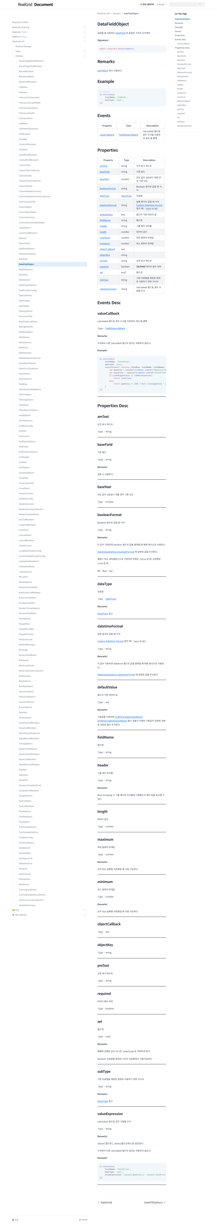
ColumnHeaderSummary (29, 202)
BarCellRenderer (26, 68)
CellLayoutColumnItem (28, 96)
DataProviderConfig (28, 308)
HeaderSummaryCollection (29, 535)
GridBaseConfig (26, 449)
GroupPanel (24, 512)
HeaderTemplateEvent (29, 541)
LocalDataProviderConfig (29, 579)
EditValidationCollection (29, 378)
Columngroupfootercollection (29, 950)
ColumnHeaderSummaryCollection (29, 210)
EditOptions (24, 355)
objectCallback (184, 101)
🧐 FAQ (26, 970)
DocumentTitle (25, 334)
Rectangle (23, 688)
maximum (181, 92)
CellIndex (23, 89)
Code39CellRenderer (28, 158)
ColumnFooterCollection (29, 188)
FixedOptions (25, 439)
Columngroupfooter (28, 943)
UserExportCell (25, 912)
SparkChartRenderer (28, 796)
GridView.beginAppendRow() (112, 683)
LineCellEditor (25, 562)
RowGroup (23, 699)
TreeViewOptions (26, 896)
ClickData (23, 152)
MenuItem (23, 610)
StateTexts (23, 826)
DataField (23, 277)
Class (28, 42)
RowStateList (25, 723)
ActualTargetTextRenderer (29, 62)
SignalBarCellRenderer (29, 786)
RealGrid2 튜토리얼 (26, 18)
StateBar (23, 820)
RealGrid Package (23, 37)
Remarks (179, 23)
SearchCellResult (26, 744)
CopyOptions (25, 245)
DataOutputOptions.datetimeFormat (70, 640)
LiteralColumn (25, 572)
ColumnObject (25, 222)
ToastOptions (25, 865)
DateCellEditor (25, 313)
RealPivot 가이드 (26, 28)
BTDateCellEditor (26, 73)
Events (178, 31)
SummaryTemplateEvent (29, 838)
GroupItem (24, 502)
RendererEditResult (27, 694)
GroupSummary (26, 517)
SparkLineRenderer (27, 807)
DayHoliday (24, 324)
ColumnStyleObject (27, 227)
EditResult (23, 365)
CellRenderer (25, 137)
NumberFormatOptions (29, 646)
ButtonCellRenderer (28, 79)
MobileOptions (25, 615)
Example (179, 27)
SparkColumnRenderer (29, 802)
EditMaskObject (26, 350)
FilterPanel (24, 429)
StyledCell (23, 831)
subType (181, 121)
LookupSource (25, 604)
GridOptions (24, 491)
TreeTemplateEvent (27, 881)
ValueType (80, 182)
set (178, 117)
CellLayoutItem (26, 121)
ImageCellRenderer (27, 551)
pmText (180, 109)
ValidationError (26, 917)
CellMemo (23, 126)
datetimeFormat (184, 72)
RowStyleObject (26, 728)
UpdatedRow (25, 907)
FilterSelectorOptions (28, 434)
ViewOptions (24, 933)
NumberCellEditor (27, 639)
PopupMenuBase (26, 668)
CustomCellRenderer (28, 251)
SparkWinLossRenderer (29, 814)
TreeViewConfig (26, 891)
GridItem (23, 486)
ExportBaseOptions (27, 384)
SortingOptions (26, 791)
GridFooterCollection (28, 476)
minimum (181, 97)
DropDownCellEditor (28, 339)
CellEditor (23, 84)
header (180, 84)
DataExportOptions (27, 271)
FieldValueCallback (82, 131)
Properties (180, 35)
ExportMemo (24, 394)
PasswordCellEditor (27, 652)
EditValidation (25, 370)
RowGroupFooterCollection (29, 711)
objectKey (181, 105)
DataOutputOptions (28, 303)
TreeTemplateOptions (28, 886)
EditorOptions (25, 360)
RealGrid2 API (26, 32)
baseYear (181, 60)
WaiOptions (24, 938)
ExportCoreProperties (28, 389)
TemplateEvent (25, 849)
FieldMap (23, 405)
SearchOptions (25, 749)
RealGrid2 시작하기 (20, 13)
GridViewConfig (26, 522)
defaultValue (182, 76)
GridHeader (24, 481)
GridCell (22, 455)
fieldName (182, 80)
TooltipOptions (25, 870)
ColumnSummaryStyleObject (29, 239)
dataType (181, 68)
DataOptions (24, 297)
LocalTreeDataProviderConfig (29, 588)
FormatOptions (26, 444)
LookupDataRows (27, 599)
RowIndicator (25, 718)
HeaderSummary (26, 528)
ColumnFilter (25, 168)
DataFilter (23, 292)
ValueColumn (25, 928)
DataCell (22, 256)
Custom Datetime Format (103, 191)
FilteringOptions (26, 423)
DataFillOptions (26, 287)
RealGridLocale (25, 678)
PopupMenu (24, 663)
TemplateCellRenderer (29, 844)
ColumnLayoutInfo (27, 216)
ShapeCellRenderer (27, 773)
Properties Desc (182, 47)
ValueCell (23, 922)
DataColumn (24, 261)
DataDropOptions (27, 266)
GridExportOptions (27, 465)
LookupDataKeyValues (29, 594)
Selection (23, 754)
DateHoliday (24, 318)
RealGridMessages (27, 683)
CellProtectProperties (28, 131)
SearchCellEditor (26, 733)
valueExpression (184, 125)
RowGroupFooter (26, 704)
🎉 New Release (26, 975)
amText (180, 51)
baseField (181, 55)
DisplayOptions (26, 329)
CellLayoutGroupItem (28, 111)
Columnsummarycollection (29, 958)
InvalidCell (23, 557)
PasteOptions (25, 657)
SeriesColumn (25, 759)
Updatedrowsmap (27, 965)
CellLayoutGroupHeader (29, 104)
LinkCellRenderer (26, 567)
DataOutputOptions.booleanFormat (69, 526)
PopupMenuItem (26, 673)
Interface (28, 47)
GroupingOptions (26, 496)
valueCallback (183, 43)
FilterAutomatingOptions (29, 412)
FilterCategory (25, 418)
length (180, 88)
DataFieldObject (26, 282)
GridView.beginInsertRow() (82, 683)
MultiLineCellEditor (27, 633)
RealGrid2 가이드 (26, 23)
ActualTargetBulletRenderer (29, 53)
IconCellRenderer (26, 546)
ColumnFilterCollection (29, 175)
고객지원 (161, 4)
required (181, 113)
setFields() (56, 70)
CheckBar (23, 142)
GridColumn (24, 460)
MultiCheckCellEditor (28, 620)
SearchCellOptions (27, 738)
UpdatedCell (24, 902)
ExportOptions (25, 400)
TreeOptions (24, 875)
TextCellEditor (25, 855)
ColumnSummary (27, 232)
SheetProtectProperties (29, 780)
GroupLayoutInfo (26, 507)
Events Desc (180, 39)
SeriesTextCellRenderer (29, 766)
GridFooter (24, 470)
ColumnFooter (25, 181)
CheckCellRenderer (27, 147)
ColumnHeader (26, 195)
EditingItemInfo (26, 344)
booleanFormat (184, 64)
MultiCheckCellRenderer (29, 627)
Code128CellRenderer (28, 163)
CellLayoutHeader (27, 116)
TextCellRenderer (26, 860)
